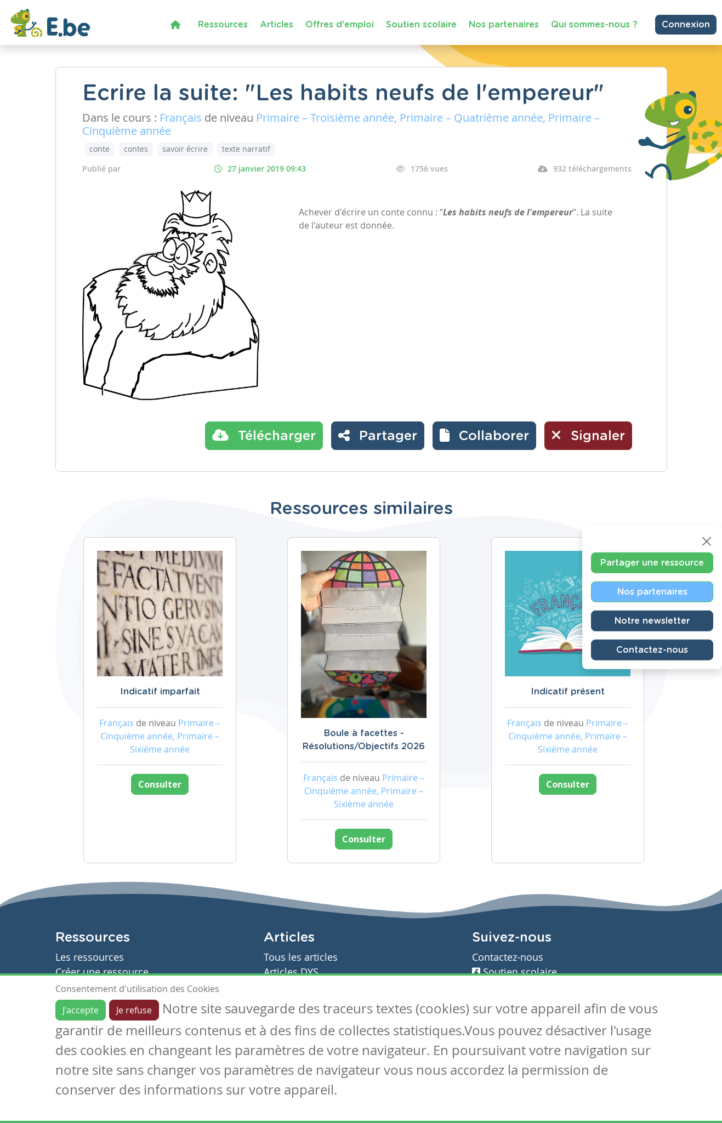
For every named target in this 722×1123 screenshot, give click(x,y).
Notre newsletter (652, 620)
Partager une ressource (652, 562)
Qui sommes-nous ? (594, 24)
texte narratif (246, 149)
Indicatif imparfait (160, 691)
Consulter (159, 784)
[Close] (706, 541)
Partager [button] (377, 435)
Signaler (588, 435)
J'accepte (80, 1010)
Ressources (223, 24)
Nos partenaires (504, 24)
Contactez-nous (652, 649)
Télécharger (264, 435)
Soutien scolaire (421, 24)
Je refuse (134, 1010)
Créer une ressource (102, 972)
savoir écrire (185, 149)
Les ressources (89, 957)
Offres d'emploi (339, 24)
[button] (484, 435)
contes (136, 149)
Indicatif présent (568, 691)
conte (99, 149)
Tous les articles (301, 957)
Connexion (686, 24)
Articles (276, 24)
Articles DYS (291, 972)
